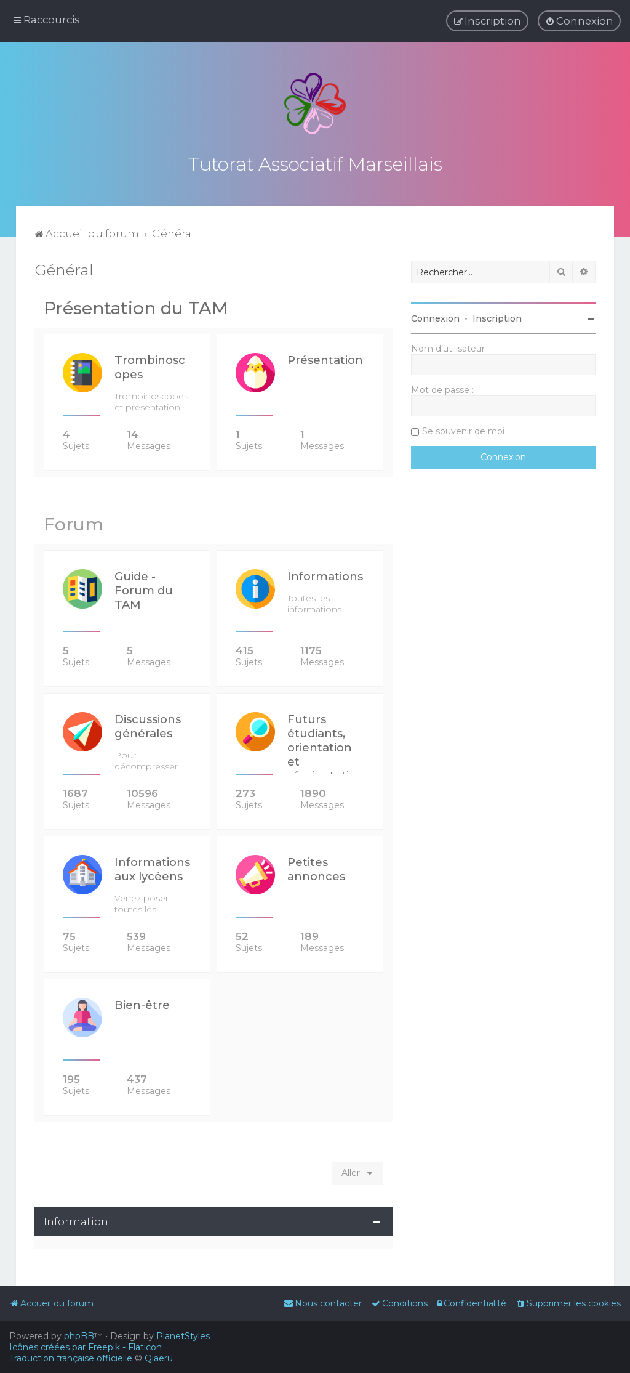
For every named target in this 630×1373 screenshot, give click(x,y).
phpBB (79, 1336)
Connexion (435, 317)
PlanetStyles (183, 1336)
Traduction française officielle (70, 1358)
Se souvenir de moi (463, 429)
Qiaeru (159, 1358)
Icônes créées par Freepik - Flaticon (85, 1347)
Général (64, 268)
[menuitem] (579, 20)
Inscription (497, 317)
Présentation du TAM (136, 306)
